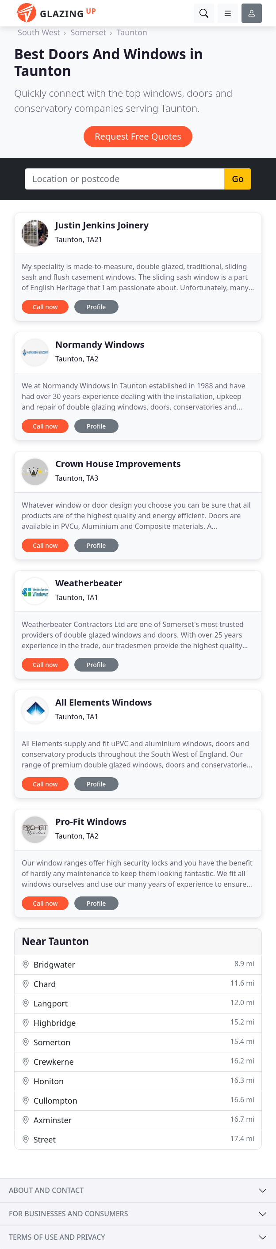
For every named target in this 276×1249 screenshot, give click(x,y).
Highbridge (138, 1022)
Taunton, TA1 (76, 597)
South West (39, 32)
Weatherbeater (89, 583)
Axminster (138, 1119)
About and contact (46, 1190)
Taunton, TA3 (76, 478)
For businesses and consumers (68, 1214)
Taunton (132, 32)
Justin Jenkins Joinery (102, 225)
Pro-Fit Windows (90, 822)
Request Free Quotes (138, 136)
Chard (138, 983)
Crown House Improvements (118, 464)
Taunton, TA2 (76, 359)
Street (138, 1139)
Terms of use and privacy (57, 1237)
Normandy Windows (100, 344)
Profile (96, 307)
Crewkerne (138, 1061)
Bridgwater (138, 964)
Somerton (138, 1042)
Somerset (88, 32)
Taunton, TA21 (78, 239)
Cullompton (138, 1100)
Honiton (138, 1080)
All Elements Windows (103, 702)
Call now (45, 307)
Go (238, 179)
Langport (138, 1003)
